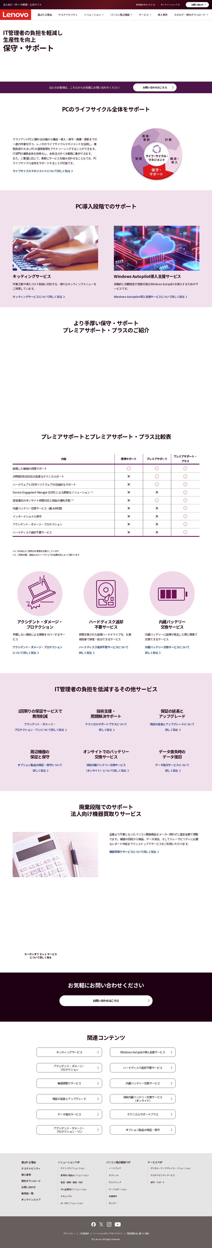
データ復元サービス (69, 1114)
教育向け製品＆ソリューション (75, 1175)
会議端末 (113, 1196)
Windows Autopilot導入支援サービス (142, 1052)
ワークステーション (118, 1189)
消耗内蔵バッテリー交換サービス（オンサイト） (142, 1099)
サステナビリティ (67, 14)
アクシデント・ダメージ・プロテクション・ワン (69, 1130)
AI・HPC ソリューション (72, 1203)
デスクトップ (115, 1182)
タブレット (114, 1175)
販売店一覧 (27, 1193)
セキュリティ (66, 1196)
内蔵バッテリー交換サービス (143, 1083)
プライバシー (69, 1233)
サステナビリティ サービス (163, 1175)
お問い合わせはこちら (155, 87)
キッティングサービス (69, 1052)
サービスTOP (155, 1162)
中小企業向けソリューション (74, 1189)
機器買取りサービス (69, 1083)
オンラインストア (31, 1199)
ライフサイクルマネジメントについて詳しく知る (41, 171)
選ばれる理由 (44, 14)
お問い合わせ (197, 4)
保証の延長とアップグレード (69, 1099)
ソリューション (94, 14)
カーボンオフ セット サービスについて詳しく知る (40, 955)
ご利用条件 (84, 1233)
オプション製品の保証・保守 (143, 1130)
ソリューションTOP (69, 1162)
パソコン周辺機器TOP (118, 1162)
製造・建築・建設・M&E (72, 1182)
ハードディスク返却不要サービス (142, 1068)
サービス (145, 14)
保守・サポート (158, 1182)
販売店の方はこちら (144, 4)
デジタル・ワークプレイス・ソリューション (171, 1168)
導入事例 (162, 14)
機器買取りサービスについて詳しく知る (132, 852)
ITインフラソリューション (73, 1168)
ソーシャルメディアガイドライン (108, 1233)
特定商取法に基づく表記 (138, 1233)
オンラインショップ (169, 4)
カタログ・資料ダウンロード (191, 14)
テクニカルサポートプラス (142, 1114)
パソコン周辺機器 (121, 14)
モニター (113, 1203)
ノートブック (115, 1168)
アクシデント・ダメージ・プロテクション (69, 1068)
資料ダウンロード (31, 1181)
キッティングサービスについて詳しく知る (37, 296)
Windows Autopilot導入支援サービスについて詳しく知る (149, 296)
